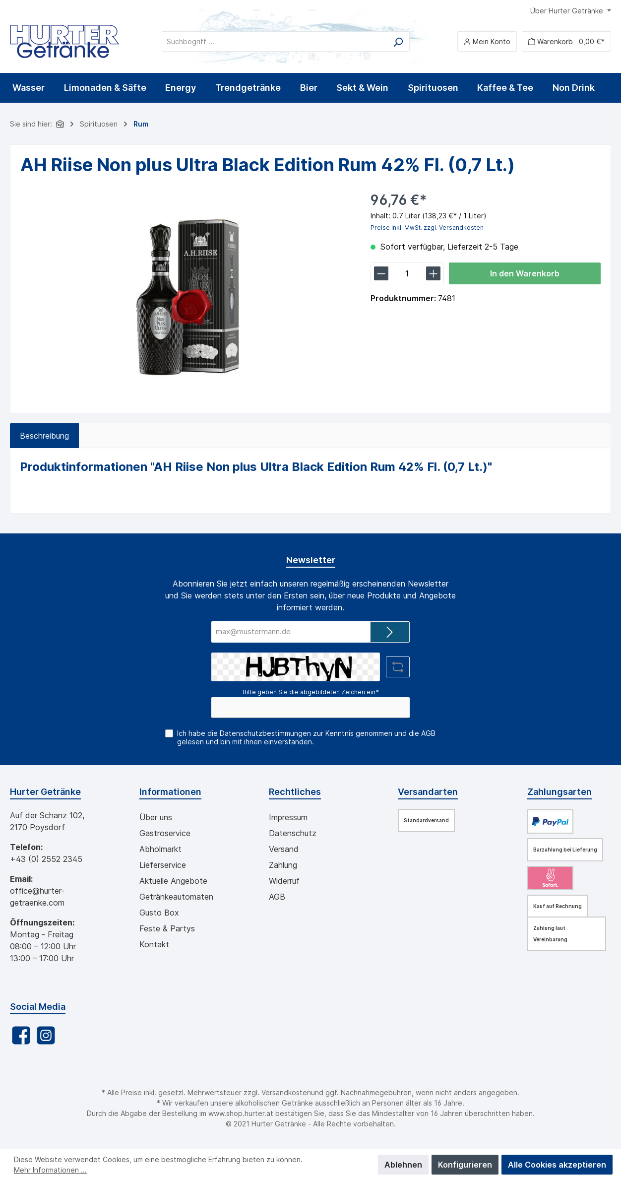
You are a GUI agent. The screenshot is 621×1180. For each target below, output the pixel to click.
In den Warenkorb (524, 273)
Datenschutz (292, 833)
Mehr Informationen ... (50, 1170)
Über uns (155, 817)
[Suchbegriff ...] (274, 41)
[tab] (44, 435)
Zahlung (283, 865)
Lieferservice (162, 865)
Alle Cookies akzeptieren (557, 1165)
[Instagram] (46, 1035)
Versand (284, 849)
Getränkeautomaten (176, 897)
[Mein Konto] (487, 41)
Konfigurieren (465, 1165)
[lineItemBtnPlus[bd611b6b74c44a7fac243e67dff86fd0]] (433, 273)
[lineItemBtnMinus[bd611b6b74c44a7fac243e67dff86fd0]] (381, 273)
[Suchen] (398, 41)
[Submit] (390, 632)
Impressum (288, 817)
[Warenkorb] (566, 41)
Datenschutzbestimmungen (265, 733)
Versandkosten (286, 1092)
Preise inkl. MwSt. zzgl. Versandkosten (427, 227)
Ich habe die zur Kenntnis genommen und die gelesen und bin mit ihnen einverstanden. (306, 737)
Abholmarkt (160, 849)
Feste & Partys (167, 928)
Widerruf (284, 881)
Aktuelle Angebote (173, 881)
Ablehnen (403, 1165)
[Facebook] (21, 1035)
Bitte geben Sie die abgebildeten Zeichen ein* (311, 692)
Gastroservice (164, 833)
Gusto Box (159, 913)
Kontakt (154, 944)
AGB (428, 733)
